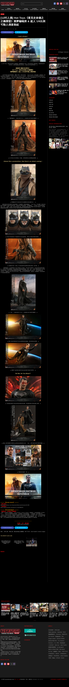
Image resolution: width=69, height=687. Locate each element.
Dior (63, 638)
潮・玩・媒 (17, 681)
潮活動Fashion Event (63, 9)
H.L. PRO (56, 645)
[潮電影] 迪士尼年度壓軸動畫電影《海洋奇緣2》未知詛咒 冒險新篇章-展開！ (62, 78)
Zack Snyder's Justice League (38, 531)
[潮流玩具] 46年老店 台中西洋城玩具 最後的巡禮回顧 (62, 58)
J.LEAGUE (51, 647)
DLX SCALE (51, 638)
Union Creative (64, 658)
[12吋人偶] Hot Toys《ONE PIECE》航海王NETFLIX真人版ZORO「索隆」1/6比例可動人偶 (53, 617)
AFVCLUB (57, 632)
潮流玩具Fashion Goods (44, 9)
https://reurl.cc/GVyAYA (23, 524)
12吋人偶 (2, 14)
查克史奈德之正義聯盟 (19, 531)
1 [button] (34, 623)
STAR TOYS (65, 653)
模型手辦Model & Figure (53, 9)
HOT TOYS (27, 531)
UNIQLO (51, 658)
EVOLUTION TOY (53, 643)
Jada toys (57, 647)
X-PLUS (58, 660)
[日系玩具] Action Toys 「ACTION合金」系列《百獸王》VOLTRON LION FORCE (62, 72)
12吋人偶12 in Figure (26, 9)
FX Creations (61, 643)
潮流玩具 (51, 102)
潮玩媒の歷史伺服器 (53, 116)
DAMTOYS (64, 636)
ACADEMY (51, 632)
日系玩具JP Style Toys (9, 9)
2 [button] (35, 623)
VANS (50, 660)
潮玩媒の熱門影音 (53, 114)
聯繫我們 (64, 681)
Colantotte (58, 636)
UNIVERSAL (56, 658)
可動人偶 (11, 531)
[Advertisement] (57, 31)
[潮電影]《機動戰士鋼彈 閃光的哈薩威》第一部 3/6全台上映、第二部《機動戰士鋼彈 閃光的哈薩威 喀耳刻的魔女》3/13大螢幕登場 (15, 618)
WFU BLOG (40, 681)
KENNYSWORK (52, 649)
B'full (64, 634)
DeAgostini (58, 638)
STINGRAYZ (51, 655)
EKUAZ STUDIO (60, 640)
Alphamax (59, 634)
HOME (2, 9)
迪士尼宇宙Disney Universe (34, 9)
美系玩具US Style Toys (17, 9)
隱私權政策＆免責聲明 (56, 681)
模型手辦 (51, 110)
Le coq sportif (60, 649)
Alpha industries (52, 634)
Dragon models (52, 640)
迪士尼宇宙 (51, 112)
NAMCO (55, 653)
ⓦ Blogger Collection (63, 52)
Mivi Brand (62, 651)
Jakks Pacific (63, 647)
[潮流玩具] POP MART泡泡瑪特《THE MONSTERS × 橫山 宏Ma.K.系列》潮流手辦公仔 (62, 66)
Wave (53, 660)
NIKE (59, 653)
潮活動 (50, 108)
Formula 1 (51, 645)
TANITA (57, 655)
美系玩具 (51, 106)
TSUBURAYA (63, 655)
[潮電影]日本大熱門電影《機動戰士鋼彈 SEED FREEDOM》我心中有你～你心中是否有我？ (62, 92)
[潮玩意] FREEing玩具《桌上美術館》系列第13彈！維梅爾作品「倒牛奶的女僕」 (62, 85)
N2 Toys (50, 653)
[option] (6, 612)
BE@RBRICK (52, 636)
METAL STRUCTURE (54, 651)
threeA (62, 660)
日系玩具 (51, 100)
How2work (62, 645)
